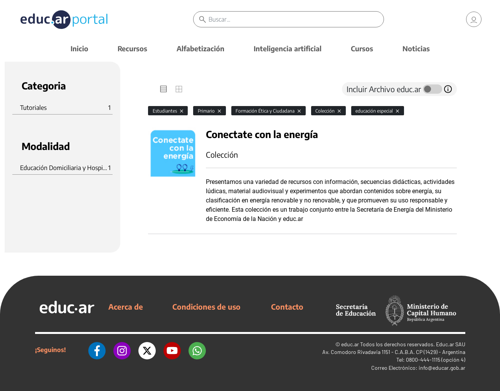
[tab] (163, 89)
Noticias (416, 48)
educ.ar (350, 344)
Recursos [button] (132, 48)
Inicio (79, 48)
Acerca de (125, 306)
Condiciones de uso (206, 306)
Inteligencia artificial (288, 48)
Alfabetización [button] (200, 48)
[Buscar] (296, 19)
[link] (473, 19)
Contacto (287, 306)
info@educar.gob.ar (442, 367)
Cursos (362, 48)
